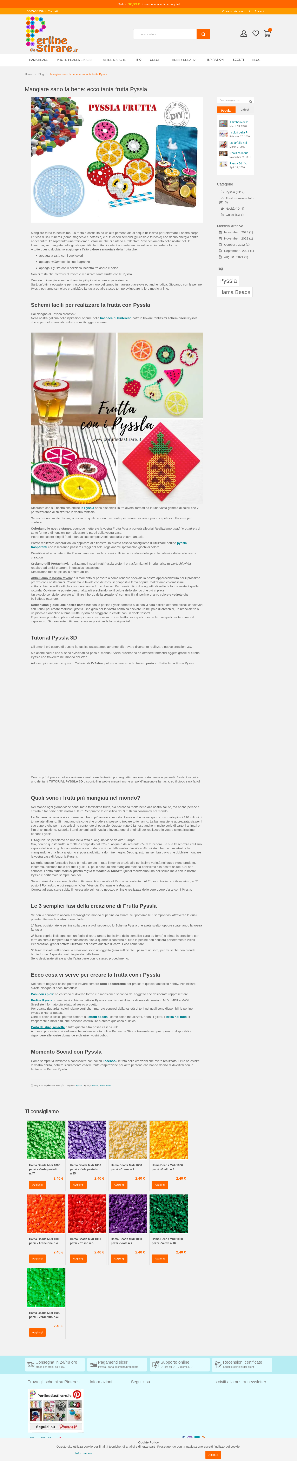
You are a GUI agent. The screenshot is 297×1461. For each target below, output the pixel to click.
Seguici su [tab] (140, 1382)
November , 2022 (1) (236, 238)
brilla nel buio (176, 1016)
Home (28, 74)
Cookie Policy (99, 1422)
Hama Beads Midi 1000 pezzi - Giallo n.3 (167, 1167)
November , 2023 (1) (236, 232)
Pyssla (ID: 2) (232, 192)
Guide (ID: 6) (232, 214)
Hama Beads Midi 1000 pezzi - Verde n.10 (167, 1241)
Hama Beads (105, 1086)
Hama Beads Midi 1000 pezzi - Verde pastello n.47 (44, 1169)
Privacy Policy (99, 1416)
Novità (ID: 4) (232, 208)
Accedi (259, 11)
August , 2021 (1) (233, 257)
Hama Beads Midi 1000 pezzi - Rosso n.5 (85, 1241)
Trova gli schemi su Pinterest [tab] (54, 1382)
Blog (41, 74)
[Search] (203, 34)
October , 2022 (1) (234, 244)
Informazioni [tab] (101, 1382)
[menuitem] (257, 59)
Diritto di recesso (101, 1403)
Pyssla (79, 1086)
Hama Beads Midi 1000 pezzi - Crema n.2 (126, 1167)
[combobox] (167, 34)
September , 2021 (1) (236, 251)
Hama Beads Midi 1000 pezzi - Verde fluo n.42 (44, 1315)
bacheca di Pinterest (115, 318)
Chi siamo (97, 1428)
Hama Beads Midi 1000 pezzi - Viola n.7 (126, 1241)
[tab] (226, 109)
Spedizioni (97, 1391)
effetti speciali (99, 1016)
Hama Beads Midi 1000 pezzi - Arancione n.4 (44, 1241)
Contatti (53, 11)
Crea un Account (233, 11)
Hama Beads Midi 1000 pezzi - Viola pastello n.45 (85, 1169)
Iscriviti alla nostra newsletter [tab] (239, 1382)
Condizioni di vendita (104, 1397)
